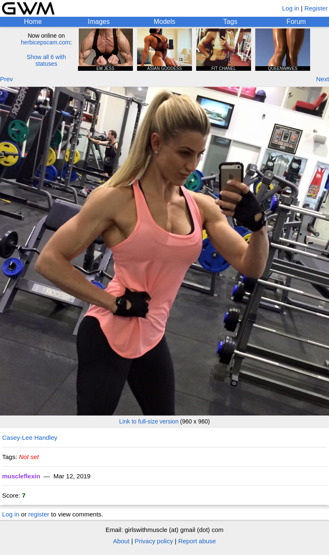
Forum (296, 21)
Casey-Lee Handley (29, 437)
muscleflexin (21, 476)
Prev (6, 79)
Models (165, 21)
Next (322, 79)
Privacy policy (154, 541)
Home (33, 21)
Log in (290, 8)
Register (316, 8)
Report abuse (197, 541)
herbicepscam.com (45, 42)
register (38, 514)
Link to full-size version (149, 421)
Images (98, 21)
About (121, 541)
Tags (230, 21)
